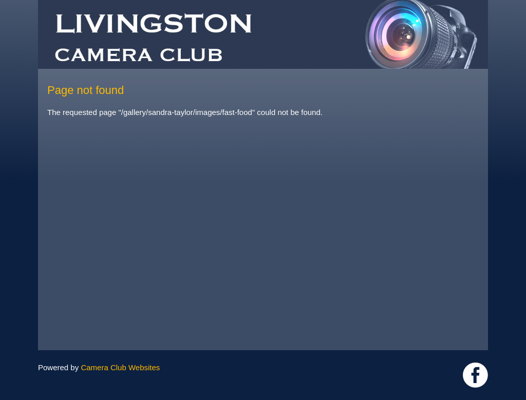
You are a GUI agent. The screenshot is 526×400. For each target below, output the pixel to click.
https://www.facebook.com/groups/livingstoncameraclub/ (475, 375)
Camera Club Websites (120, 367)
